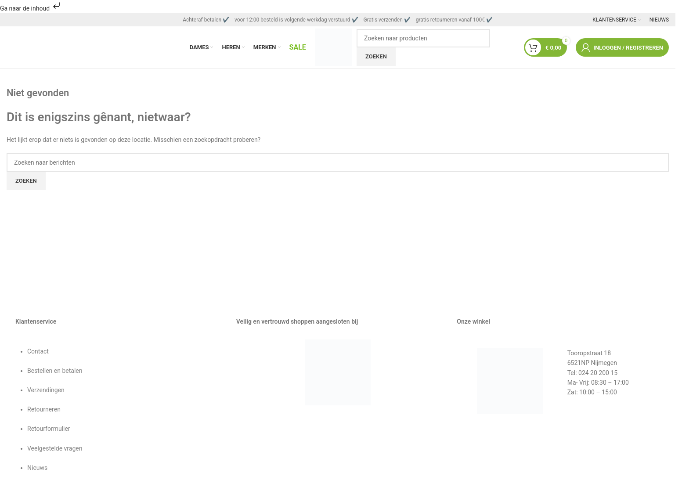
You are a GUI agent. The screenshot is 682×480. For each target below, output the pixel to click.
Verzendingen (46, 392)
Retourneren (44, 411)
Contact (38, 353)
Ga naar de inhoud (31, 8)
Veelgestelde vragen (54, 450)
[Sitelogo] (333, 47)
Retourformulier (48, 430)
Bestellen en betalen (54, 372)
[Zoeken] (424, 39)
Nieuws (37, 469)
